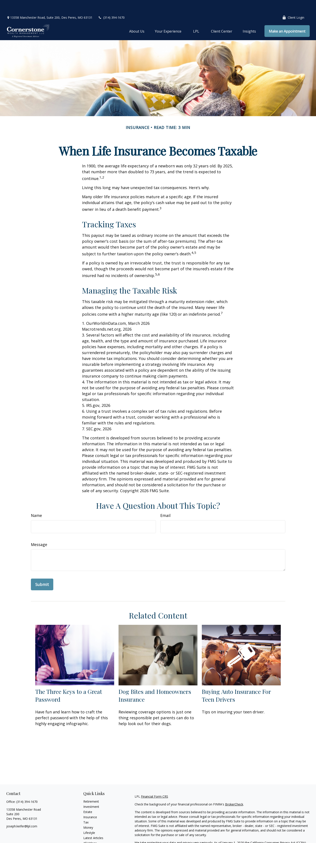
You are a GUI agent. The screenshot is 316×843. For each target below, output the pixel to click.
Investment (91, 794)
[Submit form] (42, 571)
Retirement (91, 788)
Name (36, 502)
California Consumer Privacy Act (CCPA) (278, 830)
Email (165, 502)
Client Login (293, 4)
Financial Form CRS (154, 783)
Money (88, 814)
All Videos (90, 830)
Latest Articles (93, 825)
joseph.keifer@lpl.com (21, 813)
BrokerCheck (234, 791)
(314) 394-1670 (111, 4)
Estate (87, 799)
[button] (136, 18)
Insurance (90, 804)
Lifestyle (89, 820)
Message (39, 531)
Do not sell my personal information (262, 834)
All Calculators (93, 835)
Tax (86, 809)
